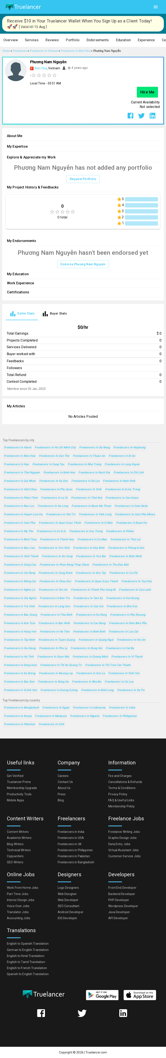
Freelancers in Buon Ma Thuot (91, 506)
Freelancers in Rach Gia (94, 472)
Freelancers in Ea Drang (19, 673)
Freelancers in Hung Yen (20, 631)
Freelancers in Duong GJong (59, 690)
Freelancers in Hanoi (17, 447)
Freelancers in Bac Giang (20, 615)
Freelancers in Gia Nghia (20, 598)
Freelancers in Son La (90, 673)
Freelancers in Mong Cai (20, 581)
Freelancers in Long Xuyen (122, 464)
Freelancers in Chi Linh (129, 472)
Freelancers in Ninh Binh (89, 631)
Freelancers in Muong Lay (56, 673)
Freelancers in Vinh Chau (20, 489)
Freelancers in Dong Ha (53, 681)
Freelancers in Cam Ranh (131, 506)
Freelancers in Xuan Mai (53, 656)
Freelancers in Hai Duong (122, 598)
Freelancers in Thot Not (86, 498)
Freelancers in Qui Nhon (20, 481)
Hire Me (147, 92)
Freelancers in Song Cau (20, 564)
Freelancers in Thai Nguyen (22, 472)
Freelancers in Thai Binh (56, 615)
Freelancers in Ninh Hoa (59, 472)
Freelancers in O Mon (98, 523)
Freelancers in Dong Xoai (20, 665)
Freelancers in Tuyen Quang (57, 640)
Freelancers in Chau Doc (55, 581)
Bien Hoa (41, 68)
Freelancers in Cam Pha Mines (135, 514)
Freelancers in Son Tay (91, 573)
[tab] (22, 313)
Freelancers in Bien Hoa (19, 456)
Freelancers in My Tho (18, 531)
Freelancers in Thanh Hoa (57, 539)
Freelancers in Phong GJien (126, 548)
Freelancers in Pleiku (120, 531)
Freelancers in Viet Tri (60, 514)
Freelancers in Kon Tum (19, 623)
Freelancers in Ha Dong (91, 615)
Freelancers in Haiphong (129, 447)
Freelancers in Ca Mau (92, 539)
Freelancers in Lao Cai (123, 631)
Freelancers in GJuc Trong (122, 489)
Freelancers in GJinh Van (20, 690)
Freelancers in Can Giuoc (122, 498)
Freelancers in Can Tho (54, 456)
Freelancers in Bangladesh (21, 707)
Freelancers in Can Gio (88, 606)
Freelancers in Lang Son (54, 606)
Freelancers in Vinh (88, 489)
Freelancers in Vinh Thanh (21, 556)
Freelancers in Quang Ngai (96, 640)
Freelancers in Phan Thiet (20, 498)
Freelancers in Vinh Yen (123, 673)
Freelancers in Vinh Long (95, 514)
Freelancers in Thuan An (89, 456)
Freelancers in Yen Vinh (54, 548)
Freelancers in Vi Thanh (127, 656)
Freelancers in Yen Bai (90, 556)
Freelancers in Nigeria (84, 716)
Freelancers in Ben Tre (55, 598)
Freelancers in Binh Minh (125, 556)
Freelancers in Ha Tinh (19, 656)
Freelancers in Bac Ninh (54, 623)
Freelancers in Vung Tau (48, 464)
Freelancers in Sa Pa (130, 690)
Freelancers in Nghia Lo (19, 590)
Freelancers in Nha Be (86, 681)
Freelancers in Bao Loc (19, 506)
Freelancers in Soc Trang (86, 531)
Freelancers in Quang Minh (90, 656)
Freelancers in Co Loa (119, 681)
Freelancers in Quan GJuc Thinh (60, 523)
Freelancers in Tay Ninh (19, 640)
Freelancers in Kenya (17, 716)
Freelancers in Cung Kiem (55, 573)
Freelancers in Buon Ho (131, 523)
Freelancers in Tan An (53, 590)
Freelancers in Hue (16, 464)
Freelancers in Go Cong (57, 556)
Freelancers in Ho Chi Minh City (55, 447)
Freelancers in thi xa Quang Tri (61, 665)
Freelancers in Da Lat (85, 481)
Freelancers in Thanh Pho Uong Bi (93, 590)
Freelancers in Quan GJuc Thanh (96, 581)
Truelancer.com (96, 1052)
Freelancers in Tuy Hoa (136, 581)
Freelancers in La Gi (54, 498)
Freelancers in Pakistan (19, 724)
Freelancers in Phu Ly (53, 648)
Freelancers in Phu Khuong (127, 615)
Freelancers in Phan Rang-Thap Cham (64, 564)
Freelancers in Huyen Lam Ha (23, 514)
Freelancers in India (122, 707)
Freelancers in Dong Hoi (86, 648)
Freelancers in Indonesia (89, 707)
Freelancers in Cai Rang (19, 573)
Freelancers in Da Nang (94, 447)
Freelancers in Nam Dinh (119, 481)
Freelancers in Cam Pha (19, 523)
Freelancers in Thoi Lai (126, 539)
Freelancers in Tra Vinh (19, 606)
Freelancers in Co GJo (51, 531)
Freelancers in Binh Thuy (20, 539)
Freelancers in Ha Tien (54, 631)
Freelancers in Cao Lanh (135, 590)
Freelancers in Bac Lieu (19, 548)
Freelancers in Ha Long (53, 506)
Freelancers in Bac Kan (19, 681)
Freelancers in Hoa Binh (88, 548)
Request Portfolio (83, 179)
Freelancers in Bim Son (122, 606)
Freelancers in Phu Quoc (56, 489)
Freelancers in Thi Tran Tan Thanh (107, 665)
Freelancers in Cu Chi (123, 573)
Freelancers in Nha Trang (84, 464)
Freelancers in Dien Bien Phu (127, 623)
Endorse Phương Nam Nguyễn (83, 264)
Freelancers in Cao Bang (90, 623)
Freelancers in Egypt (56, 707)
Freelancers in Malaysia (50, 716)
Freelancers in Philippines (120, 716)
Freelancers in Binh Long (97, 690)
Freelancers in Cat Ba (120, 648)
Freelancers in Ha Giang (20, 648)
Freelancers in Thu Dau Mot (110, 564)
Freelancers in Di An (122, 456)
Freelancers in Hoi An (131, 640)
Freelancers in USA (51, 724)
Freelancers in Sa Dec (53, 481)
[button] (10, 40)
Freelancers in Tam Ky (88, 598)
